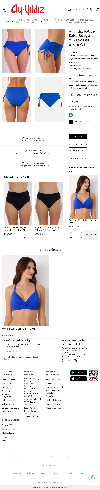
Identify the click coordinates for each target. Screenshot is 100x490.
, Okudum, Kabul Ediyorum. (21, 358)
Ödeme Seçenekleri (55, 408)
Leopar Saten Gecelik (30, 412)
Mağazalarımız (8, 433)
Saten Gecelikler (9, 400)
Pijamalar (6, 391)
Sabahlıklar (6, 412)
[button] (24, 238)
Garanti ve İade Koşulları (53, 391)
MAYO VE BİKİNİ (18, 21)
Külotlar (5, 387)
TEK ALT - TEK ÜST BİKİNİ (32, 21)
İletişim (5, 441)
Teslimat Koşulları (54, 400)
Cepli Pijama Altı (31, 416)
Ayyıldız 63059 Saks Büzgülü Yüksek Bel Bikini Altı (79, 21)
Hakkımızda (7, 437)
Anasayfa (6, 21)
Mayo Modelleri (9, 379)
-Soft (36, 487)
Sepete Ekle (77, 136)
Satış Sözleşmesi (53, 396)
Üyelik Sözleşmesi (54, 387)
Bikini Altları (47, 21)
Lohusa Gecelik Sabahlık (31, 394)
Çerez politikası (8, 429)
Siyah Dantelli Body (33, 399)
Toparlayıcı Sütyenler (6, 395)
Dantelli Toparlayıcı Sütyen (32, 380)
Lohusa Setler (8, 404)
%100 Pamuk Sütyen (30, 389)
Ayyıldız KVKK (8, 425)
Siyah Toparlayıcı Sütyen (31, 384)
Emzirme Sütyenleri (11, 408)
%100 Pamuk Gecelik (30, 403)
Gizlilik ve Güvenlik (54, 404)
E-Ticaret (42, 487)
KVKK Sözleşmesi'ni (15, 357)
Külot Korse (29, 408)
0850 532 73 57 (53, 379)
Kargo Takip (51, 383)
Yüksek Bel (58, 21)
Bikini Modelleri (9, 383)
